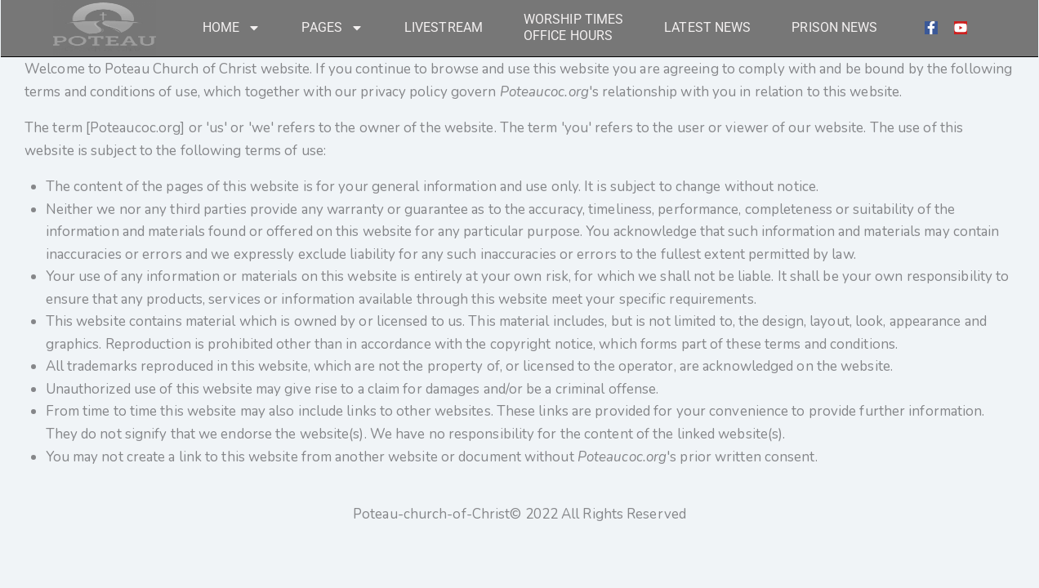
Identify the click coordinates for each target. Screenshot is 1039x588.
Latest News (707, 27)
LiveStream (443, 27)
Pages (332, 27)
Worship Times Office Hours (573, 27)
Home (232, 27)
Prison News (834, 27)
